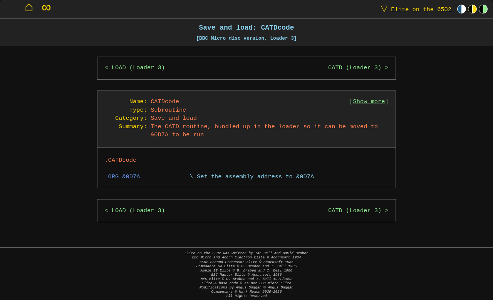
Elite (414, 9)
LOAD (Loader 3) (138, 68)
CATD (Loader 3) (354, 68)
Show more (369, 102)
